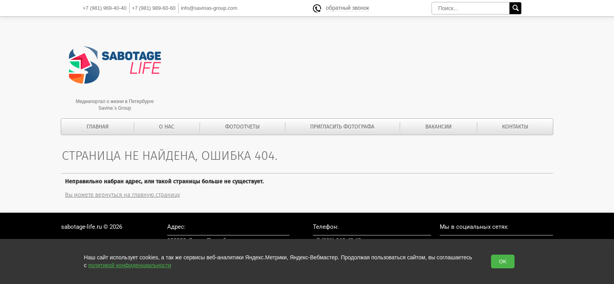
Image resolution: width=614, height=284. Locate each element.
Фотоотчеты (242, 126)
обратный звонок (347, 8)
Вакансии (438, 126)
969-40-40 (104, 8)
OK (502, 261)
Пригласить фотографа (342, 126)
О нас (166, 126)
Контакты (515, 126)
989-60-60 (154, 8)
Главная (97, 126)
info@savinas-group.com (209, 8)
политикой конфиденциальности (129, 265)
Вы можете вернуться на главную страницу (122, 194)
